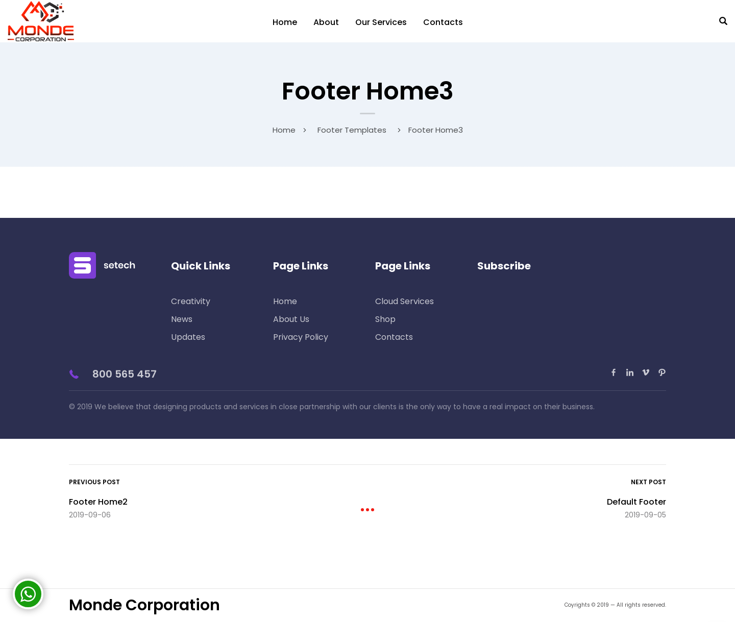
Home (285, 22)
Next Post (648, 482)
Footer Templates (351, 130)
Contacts (443, 22)
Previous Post (94, 482)
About (326, 22)
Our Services (381, 22)
